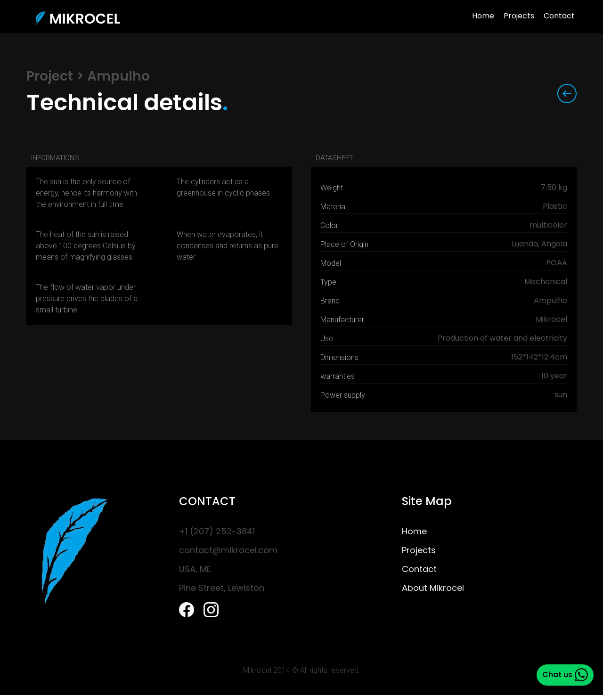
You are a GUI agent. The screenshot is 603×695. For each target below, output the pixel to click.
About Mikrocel (433, 588)
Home (483, 16)
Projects (519, 16)
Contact (559, 16)
